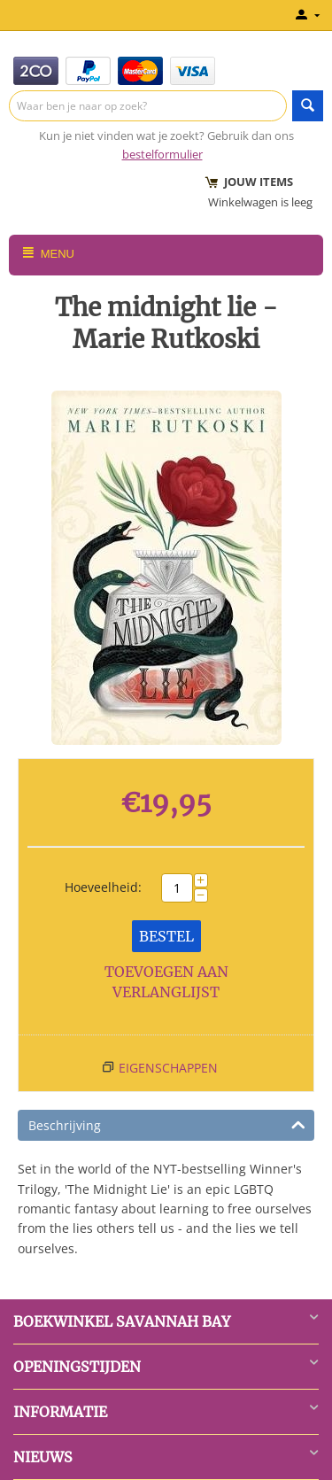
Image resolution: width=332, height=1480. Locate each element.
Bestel (166, 936)
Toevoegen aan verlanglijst (166, 982)
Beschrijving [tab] (166, 1124)
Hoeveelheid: (103, 887)
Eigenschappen (168, 1067)
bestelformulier (162, 154)
